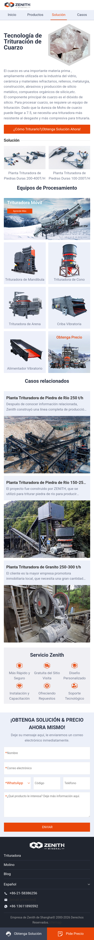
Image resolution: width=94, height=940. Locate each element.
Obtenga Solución (23, 934)
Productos (35, 15)
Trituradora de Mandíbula (24, 279)
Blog (7, 874)
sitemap (55, 922)
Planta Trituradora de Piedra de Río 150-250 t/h (49, 482)
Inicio (12, 15)
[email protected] (22, 900)
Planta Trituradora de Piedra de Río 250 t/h (44, 398)
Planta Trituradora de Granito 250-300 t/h (43, 567)
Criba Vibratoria (69, 324)
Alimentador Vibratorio (24, 368)
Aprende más (19, 211)
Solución (58, 15)
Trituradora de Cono (69, 279)
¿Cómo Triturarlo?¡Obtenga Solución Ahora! (47, 129)
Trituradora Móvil (24, 202)
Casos (82, 15)
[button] (86, 161)
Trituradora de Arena (25, 324)
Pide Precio (70, 934)
